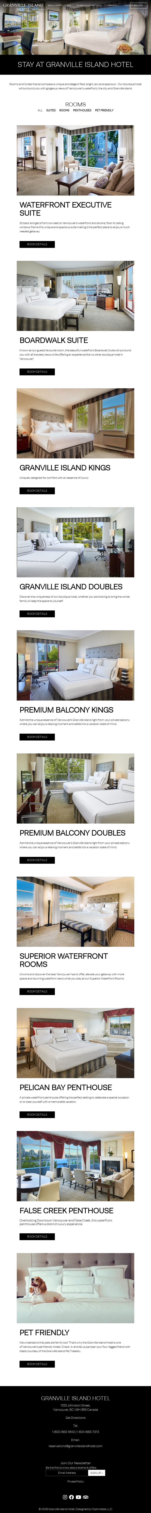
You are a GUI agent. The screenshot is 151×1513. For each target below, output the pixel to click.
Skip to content (13, 17)
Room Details (37, 244)
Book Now (138, 5)
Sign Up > (96, 1473)
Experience (113, 5)
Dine (69, 5)
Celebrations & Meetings (89, 5)
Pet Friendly (104, 110)
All (40, 110)
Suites (51, 110)
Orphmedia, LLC (102, 1509)
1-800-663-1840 (63, 1432)
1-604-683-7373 (88, 1432)
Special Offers (54, 5)
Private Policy (76, 1481)
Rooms (38, 5)
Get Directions (75, 1418)
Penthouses (82, 110)
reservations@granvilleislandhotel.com (75, 1446)
